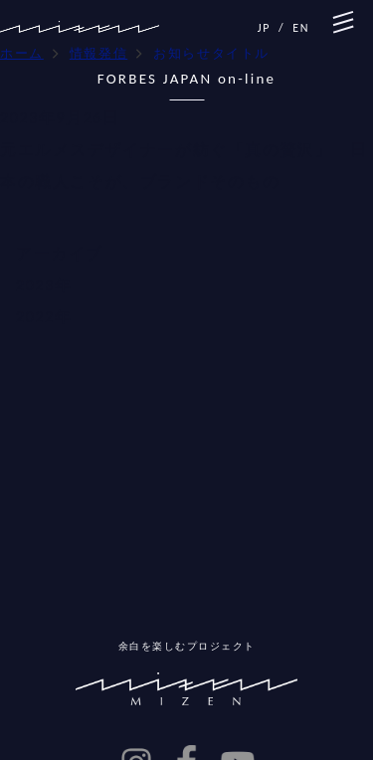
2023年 (44, 285)
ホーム (22, 53)
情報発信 (98, 53)
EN (300, 28)
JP (264, 28)
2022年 (44, 316)
